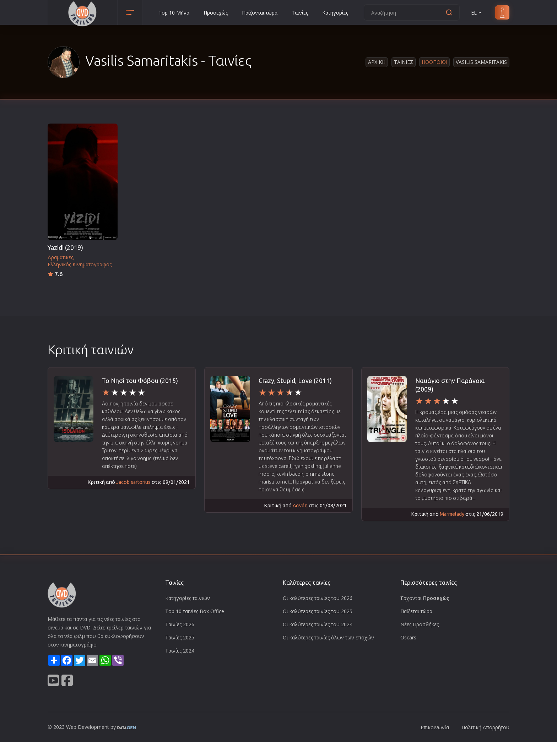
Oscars (408, 637)
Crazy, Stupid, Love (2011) (295, 380)
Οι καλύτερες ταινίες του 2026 (317, 598)
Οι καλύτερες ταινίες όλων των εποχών (328, 637)
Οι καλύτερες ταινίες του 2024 (317, 624)
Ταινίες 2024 (179, 650)
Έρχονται (424, 598)
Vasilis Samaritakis (481, 62)
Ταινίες (300, 12)
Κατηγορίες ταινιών (187, 598)
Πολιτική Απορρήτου (485, 727)
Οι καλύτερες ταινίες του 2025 (317, 611)
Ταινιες (403, 62)
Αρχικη (376, 62)
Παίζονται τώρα (259, 12)
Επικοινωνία (435, 727)
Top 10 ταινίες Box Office (194, 611)
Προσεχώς (216, 12)
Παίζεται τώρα (416, 611)
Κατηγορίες (335, 12)
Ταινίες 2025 (179, 637)
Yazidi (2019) (65, 247)
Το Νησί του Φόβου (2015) (140, 380)
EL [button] (476, 12)
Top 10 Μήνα (173, 12)
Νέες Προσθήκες (419, 624)
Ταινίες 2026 (179, 624)
